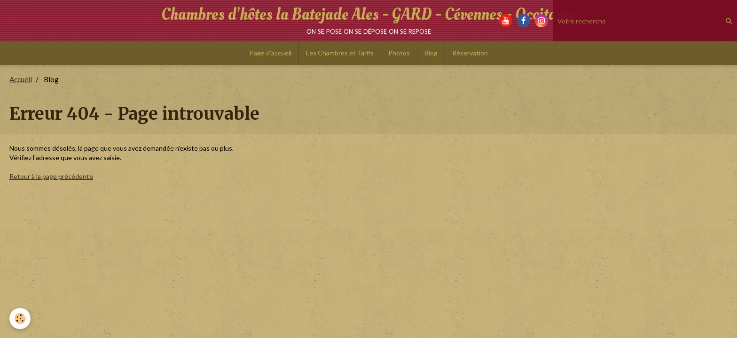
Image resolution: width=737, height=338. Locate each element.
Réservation (470, 53)
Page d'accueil (270, 53)
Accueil (20, 79)
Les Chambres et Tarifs (340, 53)
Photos (399, 53)
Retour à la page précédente (51, 176)
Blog (431, 53)
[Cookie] (20, 318)
